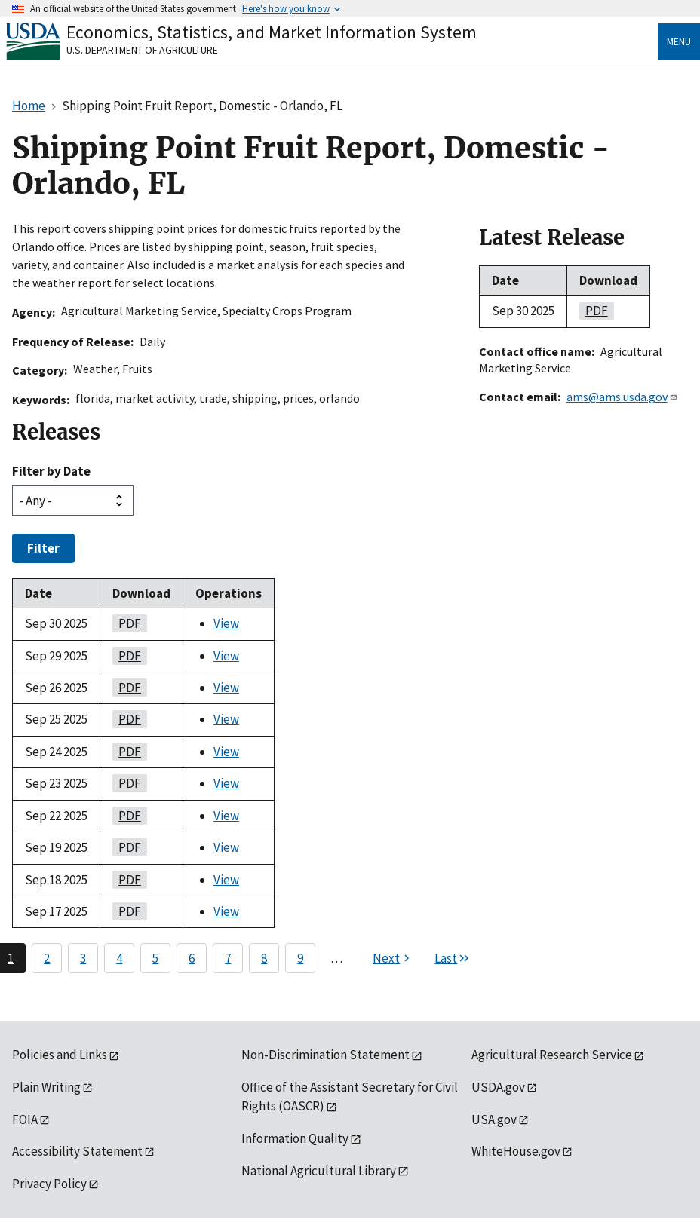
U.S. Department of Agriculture (142, 50)
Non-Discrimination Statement (325, 1054)
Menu (679, 41)
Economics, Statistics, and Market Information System (271, 32)
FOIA (25, 1119)
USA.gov (494, 1119)
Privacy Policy (49, 1183)
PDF (126, 623)
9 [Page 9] (300, 958)
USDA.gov (498, 1087)
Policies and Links (59, 1054)
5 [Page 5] (155, 958)
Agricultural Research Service (551, 1054)
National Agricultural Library (318, 1170)
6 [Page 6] (192, 958)
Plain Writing (46, 1087)
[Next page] (393, 958)
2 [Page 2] (47, 958)
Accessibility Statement (77, 1151)
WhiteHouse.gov (515, 1151)
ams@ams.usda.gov (622, 396)
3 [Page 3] (83, 958)
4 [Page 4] (119, 958)
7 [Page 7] (228, 958)
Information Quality (294, 1138)
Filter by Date (51, 471)
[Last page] (452, 958)
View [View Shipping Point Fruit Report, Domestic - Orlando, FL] (226, 623)
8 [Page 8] (264, 958)
